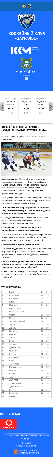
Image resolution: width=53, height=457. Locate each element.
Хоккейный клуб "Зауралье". (25, 435)
